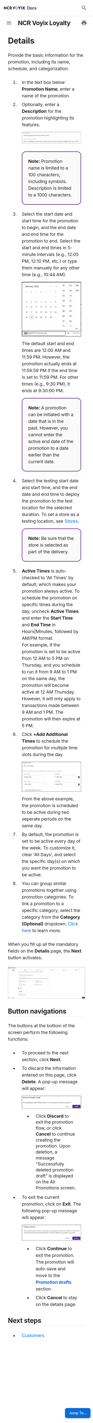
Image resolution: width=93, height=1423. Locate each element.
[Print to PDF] (84, 23)
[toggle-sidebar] (9, 23)
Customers (33, 1335)
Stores (71, 521)
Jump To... (78, 1413)
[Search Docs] (84, 8)
